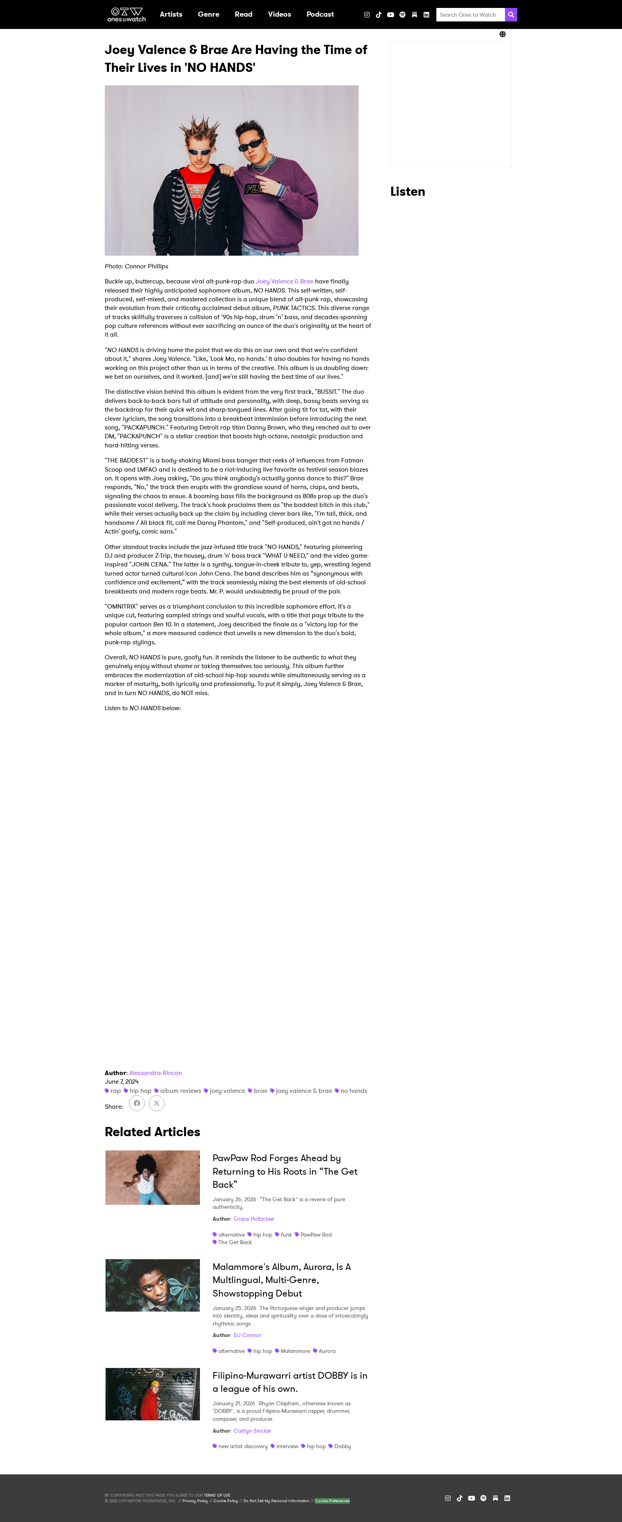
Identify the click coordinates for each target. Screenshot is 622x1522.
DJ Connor (247, 1335)
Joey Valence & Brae (284, 281)
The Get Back (235, 1242)
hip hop (141, 1090)
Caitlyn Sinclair (252, 1431)
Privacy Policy (195, 1501)
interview (287, 1446)
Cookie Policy (225, 1501)
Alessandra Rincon (155, 1072)
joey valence (227, 1090)
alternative (232, 1235)
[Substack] (414, 15)
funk (286, 1235)
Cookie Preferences (332, 1501)
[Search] (511, 14)
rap (116, 1090)
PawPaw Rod (316, 1235)
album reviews (180, 1090)
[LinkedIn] (426, 15)
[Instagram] (367, 15)
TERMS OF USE (217, 1495)
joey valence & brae (304, 1090)
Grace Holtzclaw (254, 1219)
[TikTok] (379, 15)
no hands (354, 1090)
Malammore (295, 1351)
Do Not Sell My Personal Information (276, 1501)
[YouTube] (391, 15)
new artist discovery (243, 1446)
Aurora (327, 1351)
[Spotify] (403, 15)
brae (260, 1090)
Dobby (342, 1446)
